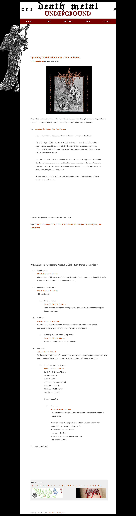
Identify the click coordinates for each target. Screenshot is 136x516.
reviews (68, 21)
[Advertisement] (70, 40)
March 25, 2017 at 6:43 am (47, 274)
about (29, 21)
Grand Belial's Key (69, 224)
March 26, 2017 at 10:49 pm (48, 321)
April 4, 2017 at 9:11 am (46, 352)
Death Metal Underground (56, 513)
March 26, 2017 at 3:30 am (47, 291)
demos (58, 224)
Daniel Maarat (38, 61)
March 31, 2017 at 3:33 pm (54, 338)
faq (48, 21)
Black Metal (39, 224)
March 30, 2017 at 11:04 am (55, 304)
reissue (90, 224)
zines (87, 21)
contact (107, 21)
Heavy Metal (82, 224)
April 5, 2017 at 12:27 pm (61, 409)
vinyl (96, 224)
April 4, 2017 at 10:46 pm (54, 369)
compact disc (50, 224)
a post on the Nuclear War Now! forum (50, 129)
